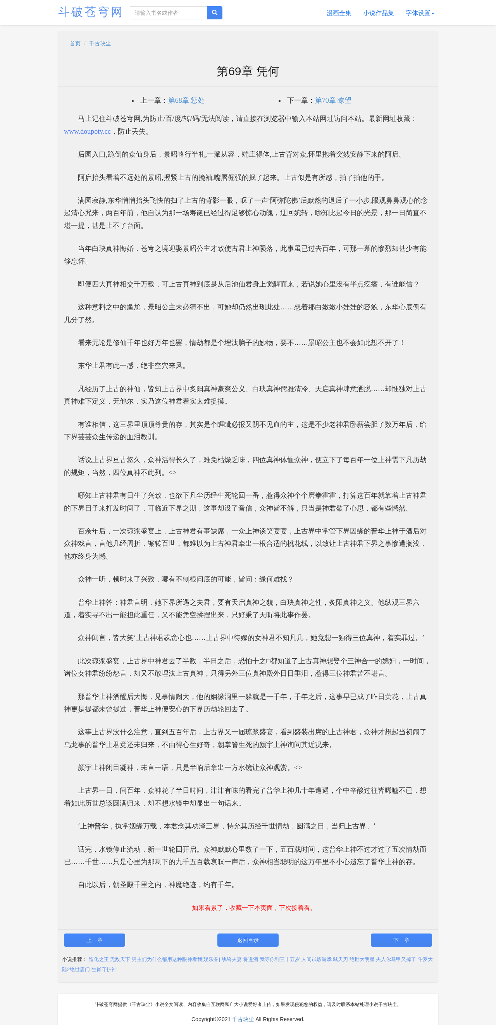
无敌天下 (120, 959)
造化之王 (99, 959)
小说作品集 (378, 13)
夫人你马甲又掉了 (396, 959)
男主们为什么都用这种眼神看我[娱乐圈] (176, 959)
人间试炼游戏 (316, 959)
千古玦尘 (100, 43)
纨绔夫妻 (232, 959)
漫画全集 (339, 13)
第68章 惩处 (186, 100)
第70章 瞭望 (333, 100)
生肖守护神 (104, 969)
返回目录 (248, 940)
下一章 (401, 940)
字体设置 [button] (420, 13)
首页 (75, 43)
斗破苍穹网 (91, 11)
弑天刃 (340, 959)
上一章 (94, 940)
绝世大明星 (362, 959)
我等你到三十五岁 (280, 959)
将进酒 (250, 959)
